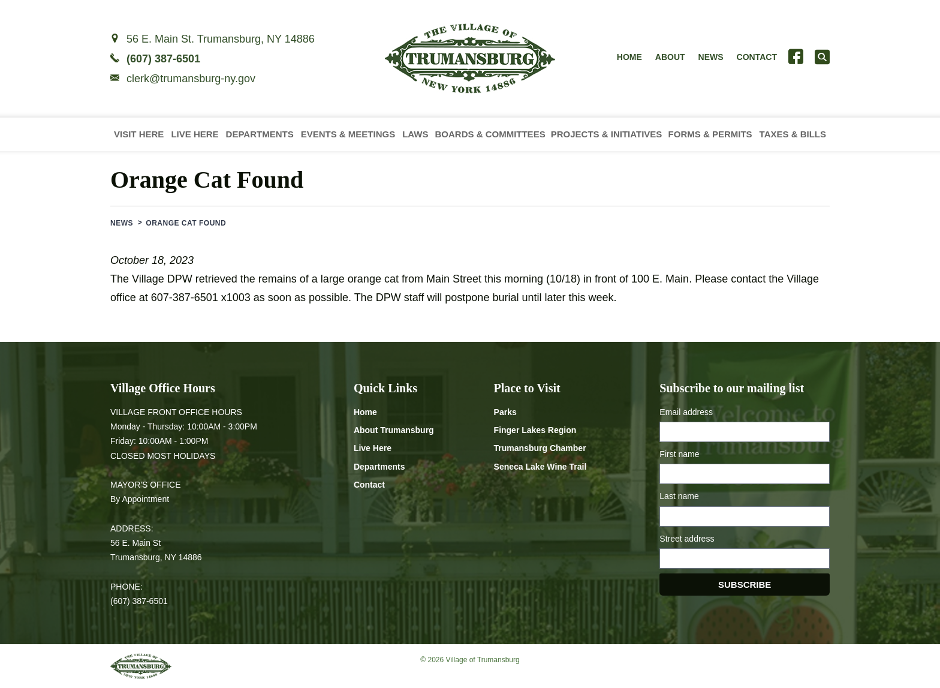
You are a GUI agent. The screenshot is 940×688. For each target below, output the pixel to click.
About (670, 57)
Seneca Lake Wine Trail (540, 466)
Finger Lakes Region (535, 430)
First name (679, 454)
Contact (757, 57)
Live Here (194, 134)
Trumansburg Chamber (540, 448)
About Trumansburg (394, 430)
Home (629, 57)
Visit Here (139, 134)
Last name (678, 496)
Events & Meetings (348, 134)
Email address (686, 412)
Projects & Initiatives (606, 134)
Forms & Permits (710, 134)
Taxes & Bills (793, 134)
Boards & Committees (490, 134)
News (711, 57)
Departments (260, 134)
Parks (505, 412)
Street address (686, 538)
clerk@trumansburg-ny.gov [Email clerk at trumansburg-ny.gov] (190, 79)
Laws (415, 134)
